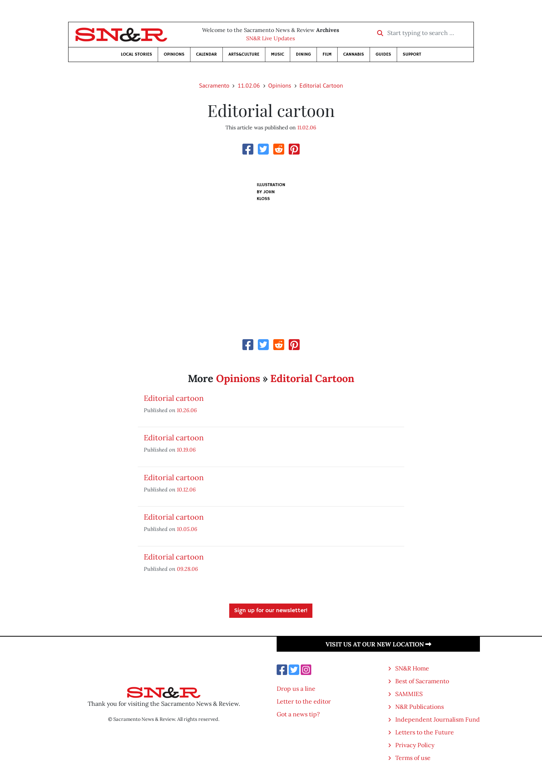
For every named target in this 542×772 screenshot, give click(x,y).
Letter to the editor (304, 701)
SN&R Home (412, 668)
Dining (303, 54)
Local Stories (136, 54)
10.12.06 (186, 489)
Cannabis (353, 54)
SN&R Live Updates (270, 38)
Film (327, 54)
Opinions (174, 54)
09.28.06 (187, 568)
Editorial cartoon (174, 398)
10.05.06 (187, 528)
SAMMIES (409, 694)
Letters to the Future (424, 732)
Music (277, 54)
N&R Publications (419, 706)
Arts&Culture (243, 54)
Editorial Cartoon (321, 85)
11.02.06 (249, 85)
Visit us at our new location (378, 644)
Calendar (206, 54)
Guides (383, 54)
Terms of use (413, 757)
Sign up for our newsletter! (271, 610)
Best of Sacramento (422, 681)
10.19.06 (186, 449)
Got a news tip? (298, 714)
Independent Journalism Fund (437, 719)
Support (412, 54)
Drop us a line (296, 688)
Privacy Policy (414, 745)
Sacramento (214, 85)
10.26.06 (187, 410)
